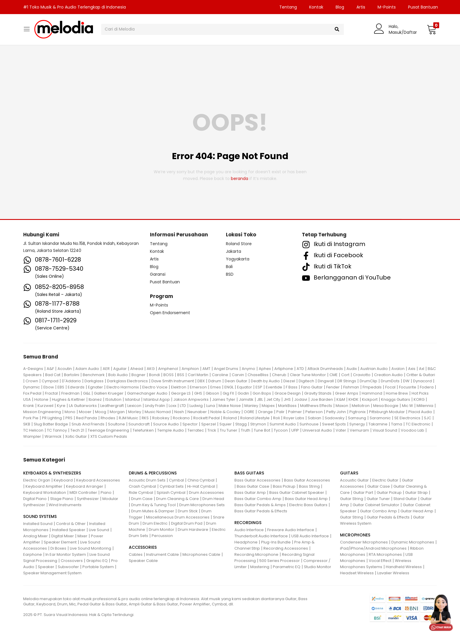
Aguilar (120, 368)
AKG (151, 368)
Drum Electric (155, 523)
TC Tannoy (57, 430)
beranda (239, 178)
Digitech (306, 381)
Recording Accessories (285, 548)
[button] (432, 29)
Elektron (178, 387)
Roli (276, 418)
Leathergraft (112, 405)
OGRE (249, 412)
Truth (245, 430)
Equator (244, 387)
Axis (411, 368)
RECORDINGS (247, 523)
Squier (225, 424)
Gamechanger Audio (147, 393)
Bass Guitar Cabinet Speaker (296, 492)
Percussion (162, 535)
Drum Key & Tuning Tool (153, 505)
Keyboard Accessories (98, 480)
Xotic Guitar (76, 436)
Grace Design (288, 393)
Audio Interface (249, 530)
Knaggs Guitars (395, 399)
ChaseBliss (258, 375)
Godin (243, 393)
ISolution (113, 399)
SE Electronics (407, 418)
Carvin (238, 375)
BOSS (168, 375)
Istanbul (132, 399)
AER (106, 368)
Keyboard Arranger (84, 486)
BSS (180, 375)
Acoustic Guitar (354, 480)
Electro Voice (155, 387)
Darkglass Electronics (127, 381)
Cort (345, 375)
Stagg (241, 424)
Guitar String (351, 498)
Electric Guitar (385, 480)
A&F (50, 368)
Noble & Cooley (225, 412)
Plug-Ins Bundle (276, 542)
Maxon (342, 405)
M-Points (387, 7)
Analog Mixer (35, 536)
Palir (280, 412)
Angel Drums (226, 368)
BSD (230, 274)
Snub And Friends (88, 424)
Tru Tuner (228, 430)
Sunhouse (309, 424)
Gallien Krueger (109, 393)
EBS (61, 387)
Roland (230, 418)
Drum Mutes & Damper (152, 511)
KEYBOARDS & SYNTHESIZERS (52, 473)
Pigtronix (357, 412)
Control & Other (71, 523)
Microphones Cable (201, 554)
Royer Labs (293, 418)
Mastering (259, 567)
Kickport (370, 399)
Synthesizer (88, 498)
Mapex (268, 405)
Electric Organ (36, 480)
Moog (100, 412)
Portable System (98, 567)
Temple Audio (170, 430)
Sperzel (208, 424)
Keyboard (63, 480)
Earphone (32, 554)
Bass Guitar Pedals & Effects (260, 511)
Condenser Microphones (364, 542)
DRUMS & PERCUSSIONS (153, 473)
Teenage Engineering (108, 430)
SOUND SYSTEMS (40, 516)
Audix (351, 368)
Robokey (160, 418)
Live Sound (99, 530)
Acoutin (65, 368)
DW (406, 381)
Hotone (41, 399)
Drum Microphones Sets (202, 505)
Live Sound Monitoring (90, 548)
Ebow (48, 387)
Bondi (154, 375)
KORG (419, 399)
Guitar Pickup (389, 492)
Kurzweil (45, 405)
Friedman (70, 393)
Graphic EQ (97, 560)
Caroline (220, 375)
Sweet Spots (334, 424)
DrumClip (368, 381)
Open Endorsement (170, 313)
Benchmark (94, 375)
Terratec (195, 430)
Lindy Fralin (155, 405)
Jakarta (233, 251)
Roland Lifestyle (255, 418)
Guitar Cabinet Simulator (376, 505)
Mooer (85, 412)
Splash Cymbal (171, 492)
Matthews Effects (316, 405)
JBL (260, 399)
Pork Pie (30, 418)
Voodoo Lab (412, 430)
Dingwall (326, 381)
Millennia (425, 405)
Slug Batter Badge (51, 424)
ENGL (229, 387)
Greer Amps (346, 393)
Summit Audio (283, 424)
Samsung (357, 418)
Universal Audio (317, 430)
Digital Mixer (62, 536)
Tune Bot (262, 430)
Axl (421, 368)
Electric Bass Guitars (308, 505)
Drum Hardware (193, 529)
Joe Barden (322, 399)
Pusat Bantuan (423, 7)
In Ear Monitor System (65, 554)
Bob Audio (118, 375)
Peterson (314, 412)
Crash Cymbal (142, 486)
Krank (28, 405)
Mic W (407, 405)
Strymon (258, 424)
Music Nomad (158, 412)
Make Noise (230, 405)
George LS (181, 393)
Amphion (190, 368)
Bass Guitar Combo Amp (257, 498)
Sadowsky (334, 418)
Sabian (314, 418)
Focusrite (407, 387)
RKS (145, 418)
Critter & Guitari (420, 375)
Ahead (136, 368)
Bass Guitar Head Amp (306, 498)
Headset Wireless (357, 573)
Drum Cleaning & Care (177, 498)
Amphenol (168, 368)
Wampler (32, 436)
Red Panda (86, 418)
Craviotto (362, 375)
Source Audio (166, 424)
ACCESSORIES (143, 547)
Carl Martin (198, 375)
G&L (86, 393)
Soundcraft (139, 424)
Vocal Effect (380, 560)
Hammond (372, 393)
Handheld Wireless (404, 567)
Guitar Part (363, 492)
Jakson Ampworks (191, 399)
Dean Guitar (236, 381)
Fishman (351, 387)
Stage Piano (61, 498)
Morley (134, 412)
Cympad (50, 381)
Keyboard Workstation (44, 492)
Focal (390, 387)
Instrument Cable (162, 554)
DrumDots (390, 381)
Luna (210, 405)
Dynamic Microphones (412, 542)
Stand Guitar (405, 498)
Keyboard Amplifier (44, 486)
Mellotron (361, 405)
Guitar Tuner (378, 498)
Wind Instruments (65, 505)
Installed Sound (38, 523)
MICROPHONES (355, 535)
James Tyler (223, 399)
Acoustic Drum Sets (147, 480)
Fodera (427, 387)
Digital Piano (35, 498)
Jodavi (300, 399)
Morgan (117, 412)
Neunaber (197, 412)
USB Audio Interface (310, 536)
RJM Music (128, 418)
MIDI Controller (83, 492)
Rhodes (108, 418)
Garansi (157, 274)
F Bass (291, 387)
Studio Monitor (317, 567)
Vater (341, 430)
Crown (32, 381)
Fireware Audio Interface (290, 530)
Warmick (53, 436)
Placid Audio (420, 412)
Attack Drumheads (325, 368)
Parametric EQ (286, 567)
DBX (201, 381)
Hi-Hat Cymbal (201, 486)
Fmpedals (372, 387)
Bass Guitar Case (253, 486)
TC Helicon (33, 430)
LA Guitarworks (83, 405)
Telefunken (143, 430)
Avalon (398, 368)
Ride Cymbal (141, 492)
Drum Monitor (161, 529)
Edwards (76, 387)
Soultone (116, 424)
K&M (340, 399)
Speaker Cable (143, 560)
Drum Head (213, 498)
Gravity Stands (318, 393)
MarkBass (287, 405)
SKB (26, 424)
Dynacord (422, 381)
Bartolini (71, 375)
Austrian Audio (374, 368)
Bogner (138, 375)
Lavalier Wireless (393, 573)
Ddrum (214, 381)
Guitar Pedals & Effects (388, 517)
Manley (251, 405)
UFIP (295, 430)
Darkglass (94, 381)
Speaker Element (60, 542)
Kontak (316, 7)
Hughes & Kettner (68, 399)
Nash (179, 412)
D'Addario (71, 381)
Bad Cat (52, 375)
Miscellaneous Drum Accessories (177, 517)
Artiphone (283, 368)
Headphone (246, 542)
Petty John (336, 412)
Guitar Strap (416, 492)
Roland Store (239, 244)
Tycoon (281, 430)
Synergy (357, 424)
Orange (265, 412)
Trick (211, 430)
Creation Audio (388, 375)
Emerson (198, 387)
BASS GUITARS (249, 473)
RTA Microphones (385, 554)
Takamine (378, 424)
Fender (333, 387)
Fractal (51, 393)
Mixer (82, 536)
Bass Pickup (284, 486)
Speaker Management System (52, 573)
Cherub (279, 375)
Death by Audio (265, 381)
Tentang (288, 7)
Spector (190, 424)
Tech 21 (77, 430)
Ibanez (95, 399)
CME (333, 375)
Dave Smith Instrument (172, 381)
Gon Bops (262, 393)
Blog (340, 7)
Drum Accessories (206, 492)
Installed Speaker (68, 530)
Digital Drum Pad (186, 523)
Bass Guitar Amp (250, 492)
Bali (229, 267)
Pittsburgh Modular (387, 412)
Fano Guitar (312, 387)
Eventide (274, 387)
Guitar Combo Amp (378, 511)
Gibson (212, 393)
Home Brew (397, 393)
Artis (360, 7)
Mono (70, 412)
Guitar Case (378, 486)
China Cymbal (200, 480)
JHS (287, 399)
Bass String (309, 486)
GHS (198, 393)
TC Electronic (418, 424)
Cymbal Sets (172, 486)
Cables (136, 554)
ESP (259, 387)
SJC (427, 418)
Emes (215, 387)
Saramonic (380, 418)
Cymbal (176, 480)
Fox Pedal (32, 393)
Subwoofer (68, 567)
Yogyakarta (237, 259)
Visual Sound (385, 430)
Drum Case (142, 498)
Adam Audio (87, 368)
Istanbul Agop (156, 399)
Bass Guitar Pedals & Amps (260, 505)
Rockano (181, 418)
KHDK (353, 399)
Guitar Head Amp (416, 511)
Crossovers (72, 560)
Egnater (95, 387)
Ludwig (196, 405)
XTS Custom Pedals (108, 436)
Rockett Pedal (206, 418)
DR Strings (346, 381)
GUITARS (349, 473)
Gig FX (228, 393)
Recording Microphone (256, 554)
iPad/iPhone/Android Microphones (373, 548)
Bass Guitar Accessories (257, 480)
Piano (106, 492)
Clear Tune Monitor (308, 375)
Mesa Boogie (385, 405)
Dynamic (31, 387)
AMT (206, 368)
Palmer (295, 412)
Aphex (265, 368)
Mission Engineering (42, 412)
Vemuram (359, 430)
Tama (396, 424)
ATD (300, 368)
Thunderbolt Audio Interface (261, 536)
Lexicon (134, 405)
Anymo (248, 368)
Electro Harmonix (122, 387)
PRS (68, 418)
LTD (183, 405)
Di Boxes (58, 548)
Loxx (172, 405)
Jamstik (246, 399)
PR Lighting (52, 418)
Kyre (61, 405)
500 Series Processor (279, 560)
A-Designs (33, 368)
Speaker (46, 567)
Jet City (273, 399)
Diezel (289, 381)
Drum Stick (188, 511)
